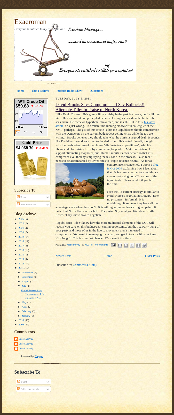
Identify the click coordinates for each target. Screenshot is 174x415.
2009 (21, 324)
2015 (21, 254)
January (26, 315)
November (28, 272)
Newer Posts (63, 256)
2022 (21, 223)
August (26, 281)
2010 (21, 320)
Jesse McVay (26, 338)
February (27, 311)
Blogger (39, 356)
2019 (21, 236)
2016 (21, 250)
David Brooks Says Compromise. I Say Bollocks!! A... (33, 294)
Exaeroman (30, 21)
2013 (21, 259)
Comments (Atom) (85, 265)
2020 (21, 232)
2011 (21, 267)
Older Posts (152, 256)
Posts (21, 197)
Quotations (96, 90)
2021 (21, 227)
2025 (21, 218)
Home (20, 90)
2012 (21, 263)
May (24, 302)
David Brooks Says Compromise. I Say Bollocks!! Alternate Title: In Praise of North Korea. (99, 107)
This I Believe (40, 90)
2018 (21, 241)
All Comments (26, 204)
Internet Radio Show (69, 90)
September (28, 276)
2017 (21, 245)
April (25, 306)
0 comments (101, 244)
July (24, 285)
